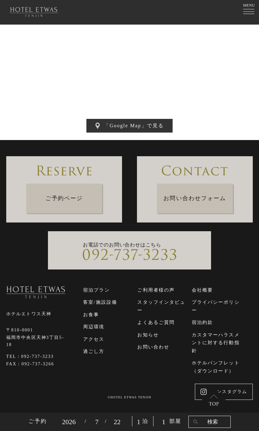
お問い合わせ (153, 346)
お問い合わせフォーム (194, 198)
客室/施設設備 (100, 302)
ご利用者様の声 (156, 290)
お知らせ (147, 334)
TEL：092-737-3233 (30, 356)
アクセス (93, 339)
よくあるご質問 (156, 322)
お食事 (91, 314)
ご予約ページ (64, 198)
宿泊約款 (202, 322)
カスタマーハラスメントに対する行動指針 (216, 342)
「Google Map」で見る (129, 126)
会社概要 (202, 290)
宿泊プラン (96, 290)
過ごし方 (93, 351)
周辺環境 (93, 326)
